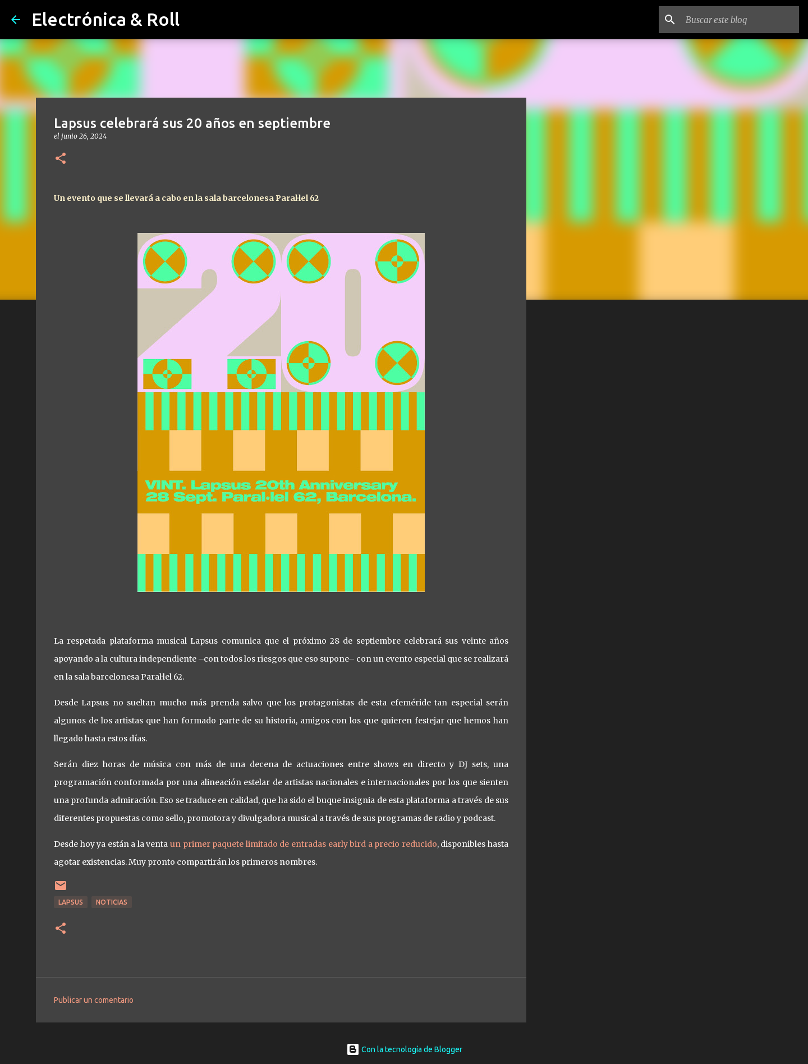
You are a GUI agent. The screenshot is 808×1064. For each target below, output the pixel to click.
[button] (60, 159)
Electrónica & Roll (105, 19)
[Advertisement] (583, 485)
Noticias (111, 902)
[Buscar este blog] (740, 19)
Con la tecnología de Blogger (404, 1049)
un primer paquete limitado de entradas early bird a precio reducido (303, 844)
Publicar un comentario (94, 1000)
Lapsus (70, 902)
